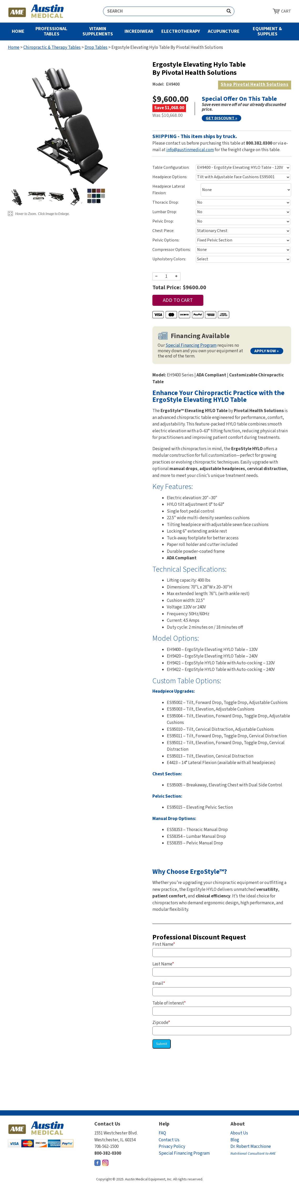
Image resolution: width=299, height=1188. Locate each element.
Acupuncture (224, 31)
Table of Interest (169, 1003)
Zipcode (161, 1022)
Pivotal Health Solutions (254, 84)
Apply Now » (266, 351)
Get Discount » (221, 118)
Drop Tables (96, 47)
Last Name (163, 964)
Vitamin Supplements (98, 31)
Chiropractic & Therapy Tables (52, 47)
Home (18, 31)
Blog (234, 1140)
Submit (161, 1044)
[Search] (163, 11)
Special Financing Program (191, 345)
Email (158, 983)
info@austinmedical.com (190, 150)
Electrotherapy (180, 31)
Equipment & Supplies (267, 31)
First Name (163, 944)
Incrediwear (139, 31)
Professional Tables (51, 31)
